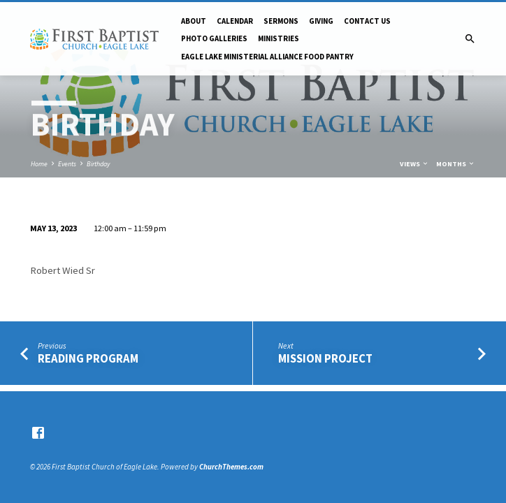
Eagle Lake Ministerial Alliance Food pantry (267, 56)
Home (39, 163)
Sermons (280, 21)
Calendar (235, 21)
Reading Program (88, 358)
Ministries (278, 38)
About (193, 21)
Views (414, 163)
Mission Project (325, 358)
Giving (321, 21)
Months (455, 163)
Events (67, 163)
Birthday (98, 163)
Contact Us (367, 21)
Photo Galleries (214, 38)
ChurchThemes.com (231, 467)
